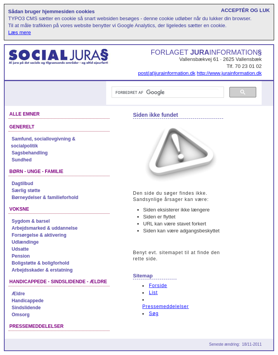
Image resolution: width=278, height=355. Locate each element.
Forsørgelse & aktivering (39, 235)
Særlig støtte (26, 190)
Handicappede (28, 300)
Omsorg (21, 314)
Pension (21, 256)
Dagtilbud (22, 183)
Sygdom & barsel (31, 221)
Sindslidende (26, 307)
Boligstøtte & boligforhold (40, 263)
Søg (154, 313)
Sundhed (21, 160)
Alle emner (24, 114)
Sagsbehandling (30, 153)
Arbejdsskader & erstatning (42, 270)
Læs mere (19, 32)
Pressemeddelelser (165, 306)
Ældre (18, 293)
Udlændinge (25, 242)
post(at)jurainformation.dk (166, 73)
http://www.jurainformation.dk (229, 73)
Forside (158, 285)
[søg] (167, 92)
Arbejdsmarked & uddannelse (44, 228)
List (153, 292)
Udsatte (20, 249)
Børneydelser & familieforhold (45, 197)
